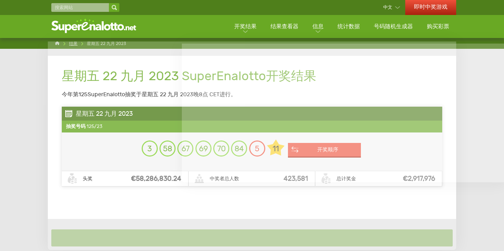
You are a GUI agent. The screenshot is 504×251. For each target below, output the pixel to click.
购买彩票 (438, 27)
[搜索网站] (80, 7)
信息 (317, 27)
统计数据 (348, 27)
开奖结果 (243, 27)
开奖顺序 (342, 152)
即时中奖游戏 (430, 6)
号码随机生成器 (393, 27)
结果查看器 (283, 27)
